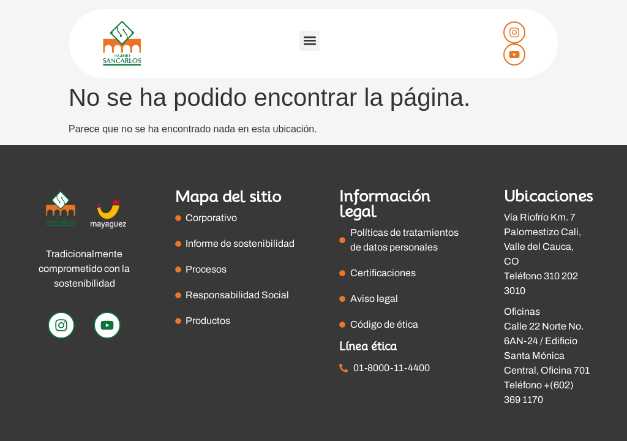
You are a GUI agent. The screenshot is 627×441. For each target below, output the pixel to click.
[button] (309, 41)
